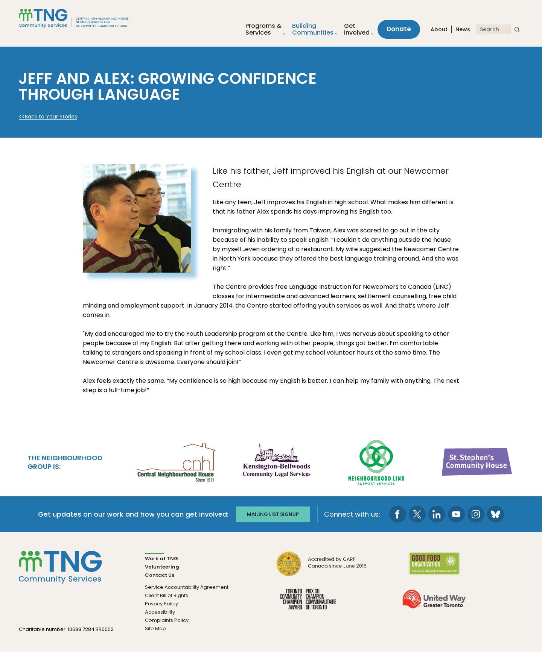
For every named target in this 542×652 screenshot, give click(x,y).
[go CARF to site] (322, 568)
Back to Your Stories (51, 117)
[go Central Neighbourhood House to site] (176, 461)
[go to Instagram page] (475, 514)
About (439, 29)
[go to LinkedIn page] (436, 514)
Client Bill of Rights (166, 595)
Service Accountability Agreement (186, 587)
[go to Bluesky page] (495, 514)
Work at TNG (161, 558)
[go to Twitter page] (417, 514)
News (462, 29)
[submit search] (517, 29)
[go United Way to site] (434, 603)
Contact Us (159, 575)
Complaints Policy (167, 620)
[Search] (493, 29)
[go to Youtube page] (456, 514)
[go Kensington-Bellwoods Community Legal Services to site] (276, 461)
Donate (399, 29)
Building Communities (312, 29)
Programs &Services (263, 29)
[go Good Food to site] (434, 568)
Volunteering (162, 566)
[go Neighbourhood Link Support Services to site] (377, 461)
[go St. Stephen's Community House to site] (477, 461)
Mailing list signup (273, 514)
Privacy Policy (161, 603)
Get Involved (357, 29)
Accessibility (160, 612)
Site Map (155, 628)
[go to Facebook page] (397, 514)
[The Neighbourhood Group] (82, 18)
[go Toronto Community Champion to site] (308, 603)
